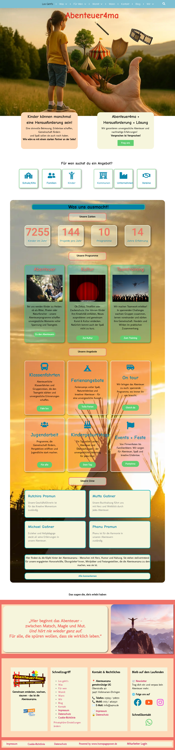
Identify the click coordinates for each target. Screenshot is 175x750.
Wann (112, 4)
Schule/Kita (11, 183)
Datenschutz (102, 714)
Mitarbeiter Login (137, 743)
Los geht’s (47, 4)
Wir (150, 4)
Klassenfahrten (44, 375)
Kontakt (125, 4)
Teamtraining (130, 269)
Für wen (79, 4)
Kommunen (118, 183)
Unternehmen (143, 183)
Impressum (101, 711)
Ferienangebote (87, 380)
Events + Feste (130, 437)
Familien (34, 183)
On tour (130, 377)
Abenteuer (44, 269)
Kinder (57, 183)
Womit (97, 4)
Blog (138, 4)
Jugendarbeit (44, 435)
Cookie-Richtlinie (66, 717)
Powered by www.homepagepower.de (98, 743)
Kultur (87, 269)
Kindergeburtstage (90, 435)
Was (63, 4)
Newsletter (141, 681)
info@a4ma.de (111, 705)
